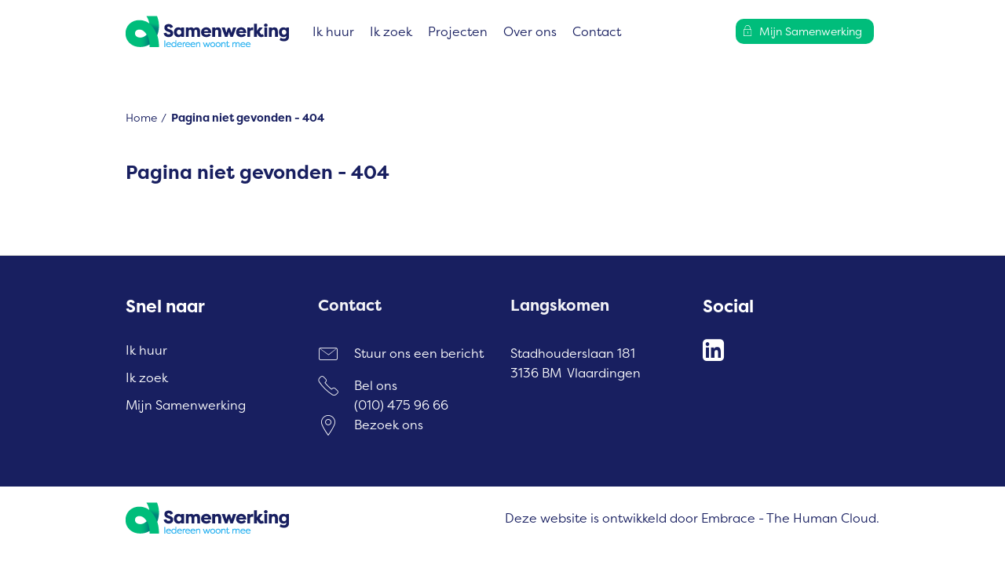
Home (141, 117)
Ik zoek (391, 31)
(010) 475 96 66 (401, 405)
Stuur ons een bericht (419, 353)
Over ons (530, 31)
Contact (596, 31)
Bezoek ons (388, 424)
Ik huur (333, 31)
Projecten (458, 31)
